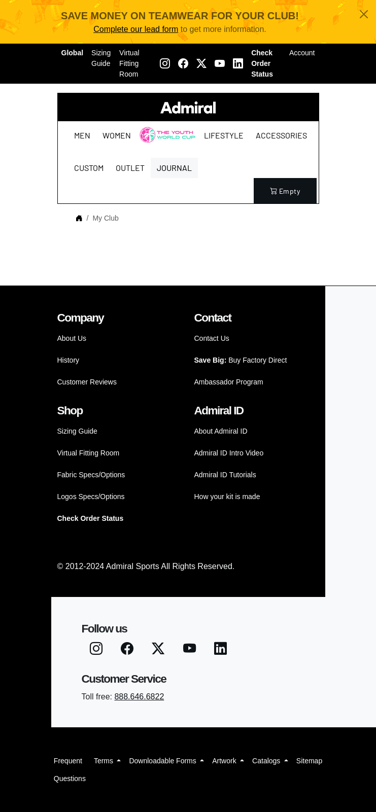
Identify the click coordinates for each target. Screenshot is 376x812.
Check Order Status (262, 63)
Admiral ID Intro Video (229, 453)
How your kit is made (227, 496)
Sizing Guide (101, 58)
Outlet (130, 167)
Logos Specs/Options (91, 496)
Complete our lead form (135, 29)
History (68, 360)
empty (285, 191)
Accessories (281, 135)
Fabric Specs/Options (91, 475)
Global (72, 53)
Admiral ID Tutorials (225, 475)
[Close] (364, 14)
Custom (89, 167)
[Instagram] (165, 64)
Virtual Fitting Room (129, 63)
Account (302, 53)
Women (116, 135)
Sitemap (309, 761)
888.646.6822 (139, 696)
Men (82, 135)
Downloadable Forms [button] (163, 761)
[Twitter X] (201, 64)
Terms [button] (104, 761)
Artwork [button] (225, 761)
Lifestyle (224, 135)
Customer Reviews (87, 382)
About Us (72, 338)
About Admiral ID (221, 431)
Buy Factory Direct (240, 360)
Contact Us (211, 338)
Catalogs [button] (267, 761)
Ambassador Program (228, 382)
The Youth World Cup (164, 141)
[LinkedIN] (238, 64)
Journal (174, 167)
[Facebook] (183, 64)
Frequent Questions (70, 770)
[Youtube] (220, 64)
